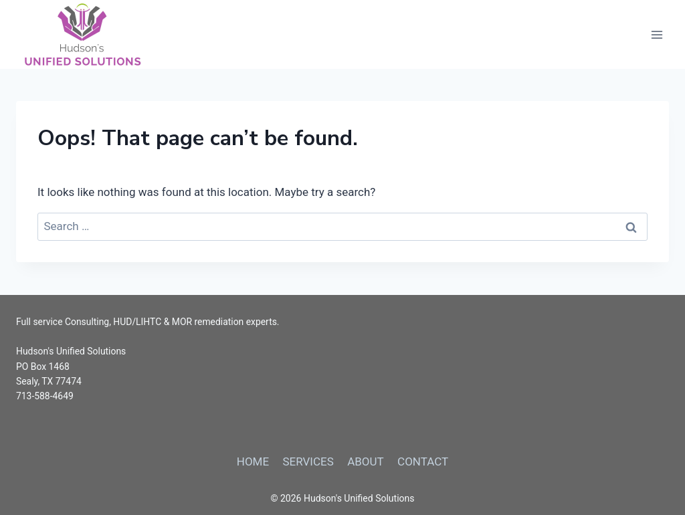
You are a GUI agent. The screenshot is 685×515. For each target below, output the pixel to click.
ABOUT (365, 461)
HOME (253, 461)
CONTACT (422, 461)
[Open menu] (656, 34)
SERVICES (307, 461)
